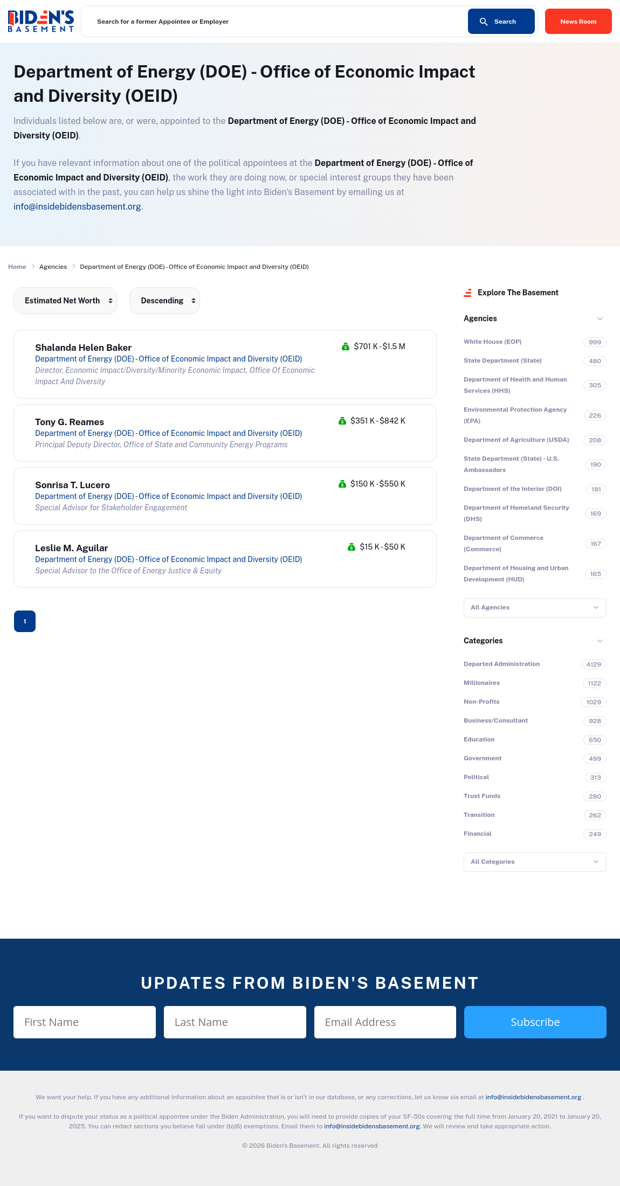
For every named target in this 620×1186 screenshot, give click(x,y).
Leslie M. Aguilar (71, 548)
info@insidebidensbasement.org (77, 207)
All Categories (492, 861)
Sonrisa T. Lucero (72, 485)
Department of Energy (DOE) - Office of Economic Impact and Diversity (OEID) (168, 359)
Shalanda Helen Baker (83, 347)
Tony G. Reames (69, 422)
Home (17, 267)
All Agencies (490, 607)
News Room (579, 21)
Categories (483, 640)
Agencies (480, 318)
